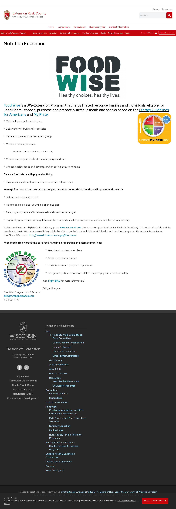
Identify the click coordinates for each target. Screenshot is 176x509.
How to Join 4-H (58, 373)
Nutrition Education (59, 425)
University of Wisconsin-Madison (13, 33)
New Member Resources (66, 381)
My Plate (41, 114)
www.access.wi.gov (70, 227)
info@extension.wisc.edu (73, 491)
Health (103, 33)
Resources (55, 377)
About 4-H (55, 369)
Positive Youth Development (22, 398)
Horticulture (55, 397)
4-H (50, 26)
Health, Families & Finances (60, 442)
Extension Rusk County (29, 13)
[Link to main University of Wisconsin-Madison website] (23, 338)
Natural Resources (23, 393)
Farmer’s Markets (58, 393)
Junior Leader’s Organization (68, 342)
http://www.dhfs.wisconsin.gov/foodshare (53, 235)
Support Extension (167, 33)
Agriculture (63, 26)
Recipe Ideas (56, 430)
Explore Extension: (40, 33)
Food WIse (12, 105)
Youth (127, 33)
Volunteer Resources (64, 385)
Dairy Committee (62, 338)
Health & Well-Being (23, 385)
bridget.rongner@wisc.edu (19, 296)
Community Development (23, 380)
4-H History (55, 360)
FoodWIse (79, 26)
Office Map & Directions (59, 461)
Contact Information (119, 26)
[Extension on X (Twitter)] (26, 369)
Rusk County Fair (97, 26)
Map (156, 9)
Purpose (50, 466)
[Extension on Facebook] (20, 369)
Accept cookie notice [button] (155, 501)
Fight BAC (54, 280)
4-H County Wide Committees (65, 334)
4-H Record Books (59, 364)
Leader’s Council (62, 347)
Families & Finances (23, 389)
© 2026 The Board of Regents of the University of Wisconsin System (122, 491)
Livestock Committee (64, 351)
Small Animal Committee (66, 355)
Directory (167, 9)
